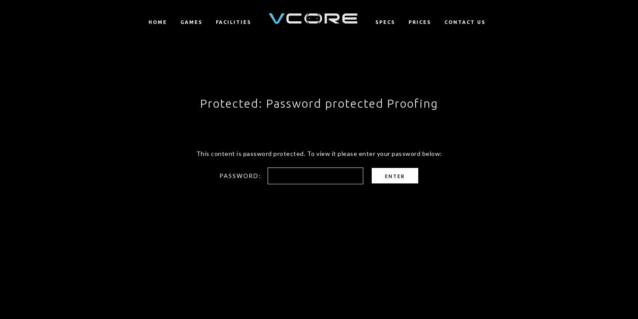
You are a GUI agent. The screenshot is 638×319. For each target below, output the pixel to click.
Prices (419, 22)
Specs (385, 22)
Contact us (465, 22)
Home (157, 22)
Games (191, 22)
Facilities (233, 22)
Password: (291, 175)
